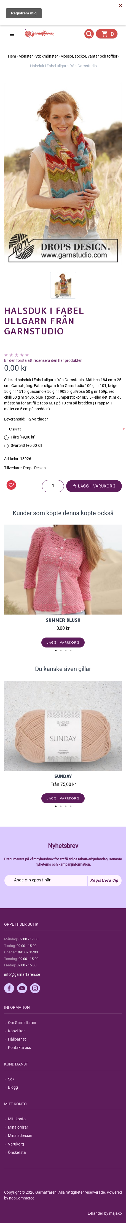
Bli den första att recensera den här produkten (43, 360)
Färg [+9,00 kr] (23, 437)
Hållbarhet (17, 1039)
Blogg (13, 1087)
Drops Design (34, 468)
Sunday (63, 776)
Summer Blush (63, 620)
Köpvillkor (16, 1031)
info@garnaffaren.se (22, 974)
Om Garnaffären (22, 1022)
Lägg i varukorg (94, 486)
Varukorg (16, 1144)
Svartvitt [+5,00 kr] (26, 445)
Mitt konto (17, 1119)
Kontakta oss (19, 1047)
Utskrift (15, 429)
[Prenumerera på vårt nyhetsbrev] (63, 880)
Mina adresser (20, 1135)
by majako (112, 1213)
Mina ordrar (18, 1127)
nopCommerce (21, 1198)
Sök (11, 1079)
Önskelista (17, 1152)
